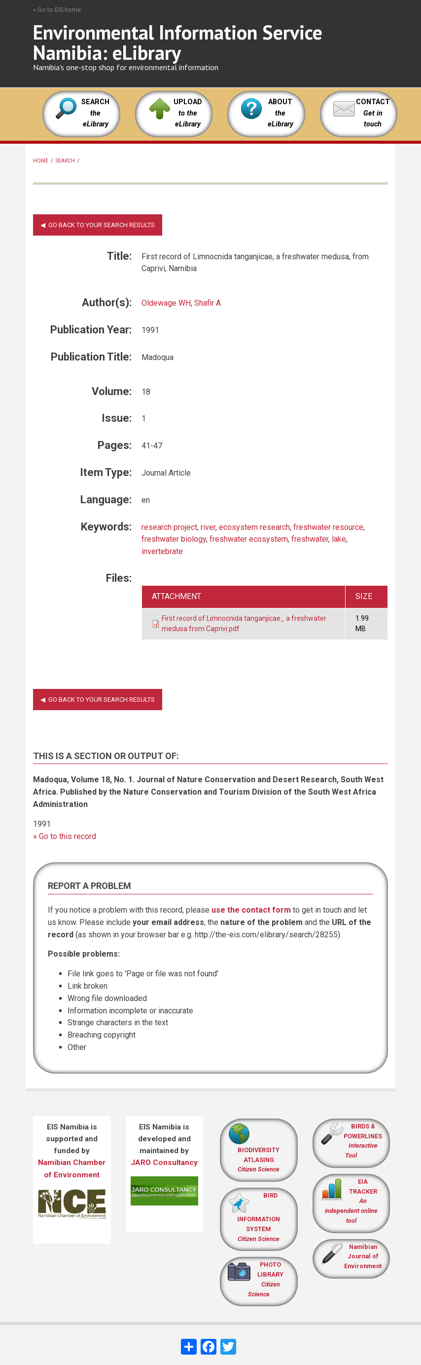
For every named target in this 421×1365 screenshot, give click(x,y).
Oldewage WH (166, 303)
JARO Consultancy (164, 1162)
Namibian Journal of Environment (363, 1256)
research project (169, 527)
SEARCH (95, 113)
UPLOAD (188, 113)
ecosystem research (254, 527)
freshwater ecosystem (249, 539)
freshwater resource (328, 527)
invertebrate (162, 551)
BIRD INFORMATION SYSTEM (258, 1217)
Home (40, 160)
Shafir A (207, 303)
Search (65, 160)
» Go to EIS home (57, 9)
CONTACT (373, 102)
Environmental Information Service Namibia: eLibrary (177, 42)
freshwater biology (173, 539)
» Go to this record (64, 836)
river (208, 527)
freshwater (309, 539)
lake (339, 539)
